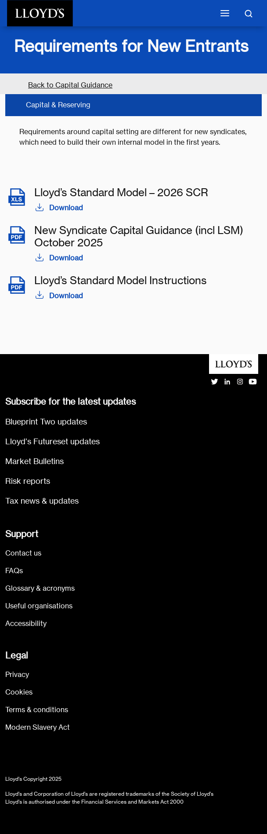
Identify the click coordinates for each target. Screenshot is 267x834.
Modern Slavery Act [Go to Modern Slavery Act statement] (37, 727)
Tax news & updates (42, 501)
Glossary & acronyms (40, 588)
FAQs (14, 570)
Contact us (23, 553)
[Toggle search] (248, 13)
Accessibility (26, 623)
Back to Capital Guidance (70, 85)
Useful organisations (38, 606)
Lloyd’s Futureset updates (52, 441)
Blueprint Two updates (46, 422)
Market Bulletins (34, 461)
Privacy (17, 674)
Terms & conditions (36, 709)
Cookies (18, 692)
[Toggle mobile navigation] (225, 13)
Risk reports (27, 481)
